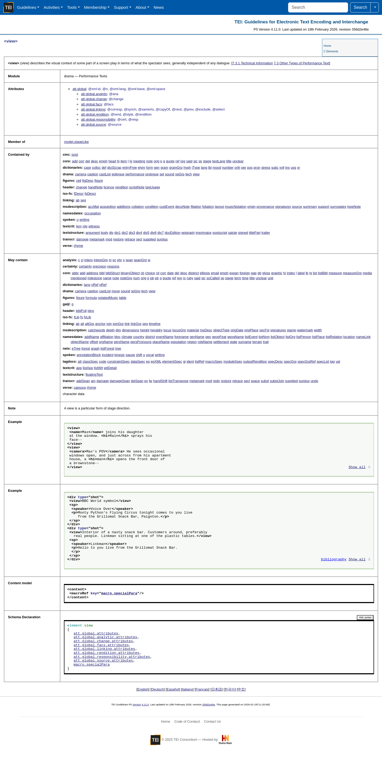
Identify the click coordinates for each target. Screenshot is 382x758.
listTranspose (178, 381)
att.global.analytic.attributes (105, 637)
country (138, 337)
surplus (162, 239)
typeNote (354, 207)
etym (141, 168)
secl (139, 239)
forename (181, 337)
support (323, 207)
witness (94, 226)
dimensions (130, 330)
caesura (80, 387)
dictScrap (114, 168)
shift (139, 355)
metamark (97, 239)
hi (118, 161)
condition (151, 207)
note (149, 161)
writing (84, 220)
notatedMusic (108, 298)
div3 (132, 233)
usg (293, 168)
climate (126, 337)
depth (110, 330)
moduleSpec (232, 361)
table (122, 298)
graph (95, 348)
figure (98, 181)
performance (135, 174)
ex (146, 381)
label (301, 273)
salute (232, 233)
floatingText (94, 374)
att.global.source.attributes (103, 660)
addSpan (83, 381)
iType (196, 168)
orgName (106, 342)
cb (142, 273)
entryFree (129, 168)
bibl (102, 273)
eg (148, 361)
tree (118, 348)
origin (251, 207)
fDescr (79, 194)
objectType (221, 330)
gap (254, 273)
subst (265, 381)
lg (130, 161)
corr (81, 161)
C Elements (331, 51)
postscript (219, 233)
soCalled (213, 278)
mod (109, 239)
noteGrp (126, 278)
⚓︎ (369, 467)
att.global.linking (93, 109)
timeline (154, 324)
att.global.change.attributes (103, 641)
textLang (218, 161)
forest (85, 348)
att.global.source (93, 124)
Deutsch (157, 689)
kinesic (119, 355)
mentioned (78, 278)
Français (202, 689)
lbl (210, 168)
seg (83, 200)
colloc (96, 168)
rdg (85, 226)
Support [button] (121, 7)
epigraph (188, 233)
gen (156, 168)
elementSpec (172, 361)
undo (314, 381)
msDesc (206, 330)
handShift (160, 381)
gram (164, 168)
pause (130, 355)
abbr (75, 273)
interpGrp (101, 260)
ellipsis (205, 273)
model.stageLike (76, 142)
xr (298, 168)
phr (119, 260)
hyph (187, 168)
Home (327, 45)
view (196, 174)
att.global (79, 89)
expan (234, 273)
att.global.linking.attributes (104, 649)
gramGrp (176, 168)
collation (137, 207)
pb (152, 278)
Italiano (187, 689)
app (79, 368)
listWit (98, 368)
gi (184, 361)
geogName (235, 337)
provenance (265, 207)
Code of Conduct (187, 721)
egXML (156, 361)
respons (113, 266)
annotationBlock (89, 355)
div (111, 233)
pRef (102, 285)
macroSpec (214, 361)
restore (118, 239)
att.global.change (94, 99)
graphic (276, 273)
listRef (200, 361)
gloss (266, 273)
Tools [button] (72, 7)
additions (124, 207)
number (227, 168)
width (318, 330)
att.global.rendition (95, 114)
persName (121, 342)
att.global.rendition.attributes (106, 653)
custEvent (166, 207)
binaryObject (130, 273)
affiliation (106, 337)
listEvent (251, 337)
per (243, 168)
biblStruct (113, 273)
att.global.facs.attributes (101, 645)
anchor (100, 324)
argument (92, 233)
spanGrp (140, 260)
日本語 (216, 689)
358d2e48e (208, 704)
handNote (95, 187)
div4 (139, 233)
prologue (152, 174)
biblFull (81, 311)
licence (109, 187)
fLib (76, 317)
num (136, 278)
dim (118, 330)
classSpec (90, 361)
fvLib (87, 317)
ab (77, 200)
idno (91, 311)
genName (197, 337)
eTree (76, 348)
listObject (278, 337)
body (104, 233)
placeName (161, 342)
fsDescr (90, 194)
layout (219, 207)
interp (88, 260)
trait (265, 342)
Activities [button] (52, 7)
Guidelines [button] (26, 7)
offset (94, 342)
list (315, 273)
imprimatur (203, 233)
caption (92, 174)
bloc (117, 337)
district (150, 337)
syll (281, 168)
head (112, 161)
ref (177, 161)
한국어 (229, 689)
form (149, 168)
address (92, 273)
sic (195, 161)
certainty (85, 266)
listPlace (318, 337)
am (93, 381)
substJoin (277, 381)
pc (114, 260)
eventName (164, 337)
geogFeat (219, 337)
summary (310, 207)
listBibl (323, 273)
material (193, 330)
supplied (149, 239)
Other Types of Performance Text (301, 63)
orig (156, 161)
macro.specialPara (119, 593)
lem (79, 226)
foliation (208, 207)
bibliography (333, 559)
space (255, 381)
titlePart (255, 233)
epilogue (118, 174)
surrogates (338, 207)
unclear (238, 161)
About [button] (141, 7)
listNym (264, 337)
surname (244, 342)
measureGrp (352, 273)
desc (94, 161)
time (245, 278)
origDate (237, 330)
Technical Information (252, 63)
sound (169, 174)
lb (307, 273)
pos (250, 168)
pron (257, 168)
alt (82, 324)
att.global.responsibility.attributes (111, 657)
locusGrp (179, 330)
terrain (257, 342)
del (87, 161)
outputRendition (255, 361)
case (87, 168)
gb (259, 273)
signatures (283, 207)
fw (150, 381)
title (229, 161)
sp (200, 161)
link (127, 324)
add (74, 161)
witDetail (110, 368)
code (102, 361)
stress (265, 168)
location (349, 337)
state (233, 342)
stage (207, 161)
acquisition (108, 207)
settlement (221, 342)
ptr (157, 278)
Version (137, 704)
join (109, 324)
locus (167, 330)
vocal (150, 355)
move (116, 291)
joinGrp (118, 324)
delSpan (137, 381)
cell (78, 181)
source (297, 207)
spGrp (179, 174)
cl (82, 260)
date (170, 273)
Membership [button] (95, 7)
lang (204, 168)
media (367, 273)
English (143, 689)
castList (105, 174)
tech (188, 174)
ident (190, 361)
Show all (357, 467)
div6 (153, 233)
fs (81, 317)
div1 (117, 233)
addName (91, 337)
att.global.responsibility (98, 119)
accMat (93, 207)
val (338, 361)
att (79, 361)
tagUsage (152, 187)
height (144, 330)
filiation (196, 207)
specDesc (275, 361)
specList (323, 361)
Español (173, 689)
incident (108, 355)
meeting (139, 161)
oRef (94, 285)
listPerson (303, 337)
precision (99, 266)
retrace (130, 239)
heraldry (156, 330)
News (159, 7)
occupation (92, 213)
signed (243, 233)
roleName (205, 342)
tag (332, 361)
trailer (266, 233)
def (104, 168)
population (178, 342)
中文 (241, 689)
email (215, 273)
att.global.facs (91, 104)
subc (275, 168)
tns (287, 168)
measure (335, 273)
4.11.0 (145, 704)
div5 (146, 233)
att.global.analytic (94, 94)
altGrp (89, 324)
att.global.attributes (95, 633)
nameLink (363, 337)
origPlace (251, 330)
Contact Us (212, 721)
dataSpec (138, 361)
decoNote (182, 207)
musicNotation (235, 207)
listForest (107, 348)
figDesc (88, 181)
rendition (121, 187)
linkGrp (136, 324)
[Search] (318, 7)
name (107, 278)
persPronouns (141, 342)
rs (184, 278)
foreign (245, 273)
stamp (291, 330)
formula (91, 298)
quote (170, 161)
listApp (88, 368)
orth (237, 168)
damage (82, 239)
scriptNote (137, 187)
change (81, 187)
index (291, 273)
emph (103, 161)
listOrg (290, 337)
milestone (95, 278)
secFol (264, 330)
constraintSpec (118, 361)
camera (80, 174)
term (237, 278)
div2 (124, 233)
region (192, 342)
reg (182, 161)
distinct (193, 273)
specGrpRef (307, 361)
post (75, 154)
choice (150, 273)
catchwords (96, 330)
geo (208, 337)
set (161, 174)
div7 (161, 233)
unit (270, 278)
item (123, 161)
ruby (189, 278)
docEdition (173, 233)
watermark (305, 330)
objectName (80, 342)
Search (360, 7)
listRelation (334, 337)
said (189, 161)
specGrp (290, 361)
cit (157, 273)
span (129, 260)
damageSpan (120, 381)
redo (216, 381)
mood (216, 168)
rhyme (78, 246)
